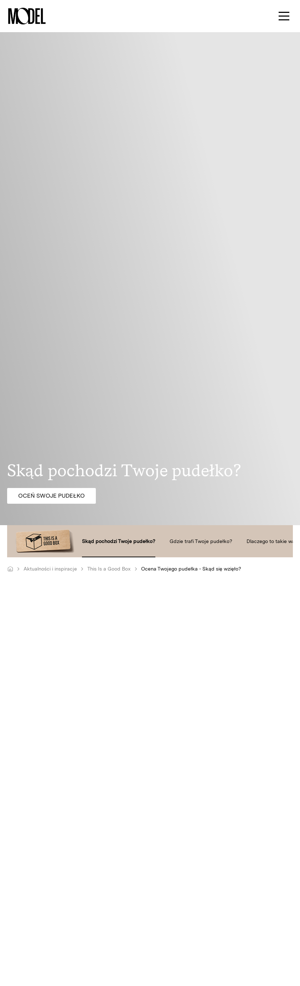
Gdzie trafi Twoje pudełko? (201, 541)
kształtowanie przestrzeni (85, 844)
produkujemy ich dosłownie (219, 724)
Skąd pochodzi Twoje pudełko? (118, 541)
